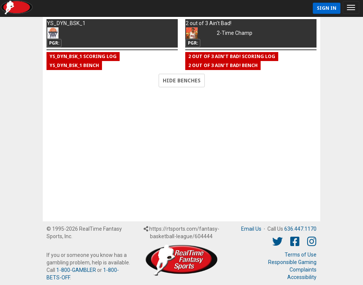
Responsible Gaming (292, 262)
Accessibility (301, 277)
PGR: (54, 43)
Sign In (326, 8)
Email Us (251, 229)
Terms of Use (300, 255)
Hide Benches (182, 81)
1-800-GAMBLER (76, 270)
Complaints (303, 270)
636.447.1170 (300, 229)
